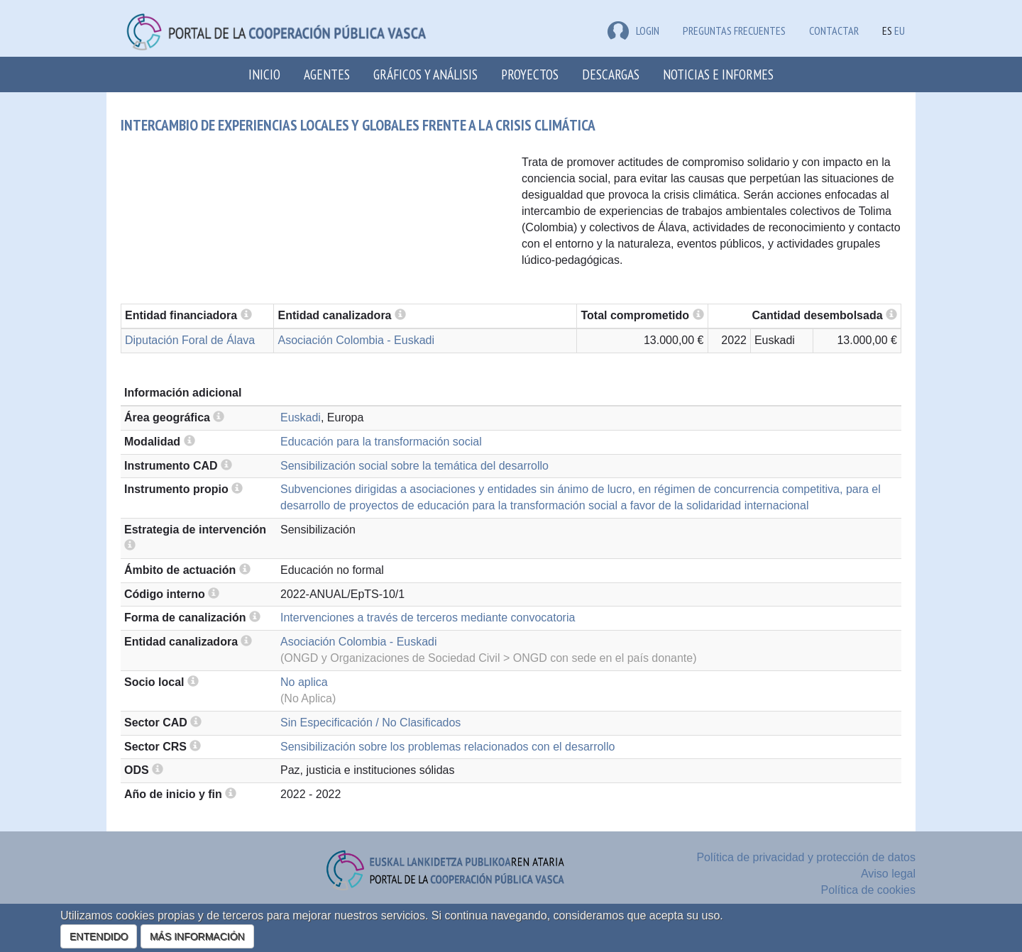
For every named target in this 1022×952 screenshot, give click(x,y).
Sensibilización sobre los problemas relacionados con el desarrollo (447, 747)
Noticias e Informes (718, 74)
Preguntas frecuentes (734, 30)
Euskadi (300, 417)
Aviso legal (888, 874)
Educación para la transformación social (381, 442)
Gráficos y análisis (425, 74)
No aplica (304, 682)
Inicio (264, 74)
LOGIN (633, 30)
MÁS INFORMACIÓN (197, 936)
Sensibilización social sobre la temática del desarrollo (414, 466)
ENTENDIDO (99, 936)
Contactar (834, 30)
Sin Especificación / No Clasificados (370, 722)
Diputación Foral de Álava (190, 340)
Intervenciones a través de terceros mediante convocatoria (427, 617)
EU (899, 30)
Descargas (610, 74)
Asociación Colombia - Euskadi (356, 340)
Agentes (327, 74)
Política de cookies (868, 890)
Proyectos (530, 74)
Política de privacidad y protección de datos (806, 857)
